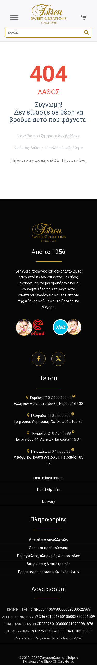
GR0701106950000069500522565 (60, 609)
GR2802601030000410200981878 (63, 624)
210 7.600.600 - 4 (58, 398)
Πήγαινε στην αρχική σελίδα (35, 160)
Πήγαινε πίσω (73, 160)
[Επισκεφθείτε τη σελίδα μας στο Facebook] (39, 359)
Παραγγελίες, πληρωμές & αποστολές (48, 556)
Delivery (48, 501)
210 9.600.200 (59, 415)
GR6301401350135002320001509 (65, 616)
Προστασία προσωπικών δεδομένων (48, 572)
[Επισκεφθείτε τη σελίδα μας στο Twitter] (58, 359)
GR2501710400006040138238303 (61, 631)
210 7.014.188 (59, 433)
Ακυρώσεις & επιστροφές (48, 564)
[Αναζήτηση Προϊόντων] (48, 32)
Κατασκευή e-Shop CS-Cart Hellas (48, 661)
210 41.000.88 (59, 451)
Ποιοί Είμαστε (48, 490)
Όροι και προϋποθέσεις (48, 548)
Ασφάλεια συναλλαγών (48, 540)
